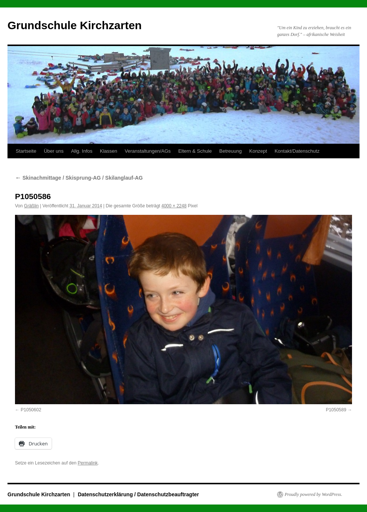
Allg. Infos (81, 151)
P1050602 (31, 409)
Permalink (87, 463)
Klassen (108, 151)
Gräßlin (31, 205)
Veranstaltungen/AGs (148, 151)
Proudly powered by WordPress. (313, 494)
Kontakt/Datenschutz (297, 151)
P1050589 (336, 409)
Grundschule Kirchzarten (74, 25)
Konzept (258, 151)
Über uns (54, 151)
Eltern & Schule (195, 151)
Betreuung (230, 151)
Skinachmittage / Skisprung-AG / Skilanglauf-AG (79, 178)
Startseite (26, 151)
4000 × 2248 (173, 205)
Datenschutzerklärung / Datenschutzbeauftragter (138, 494)
